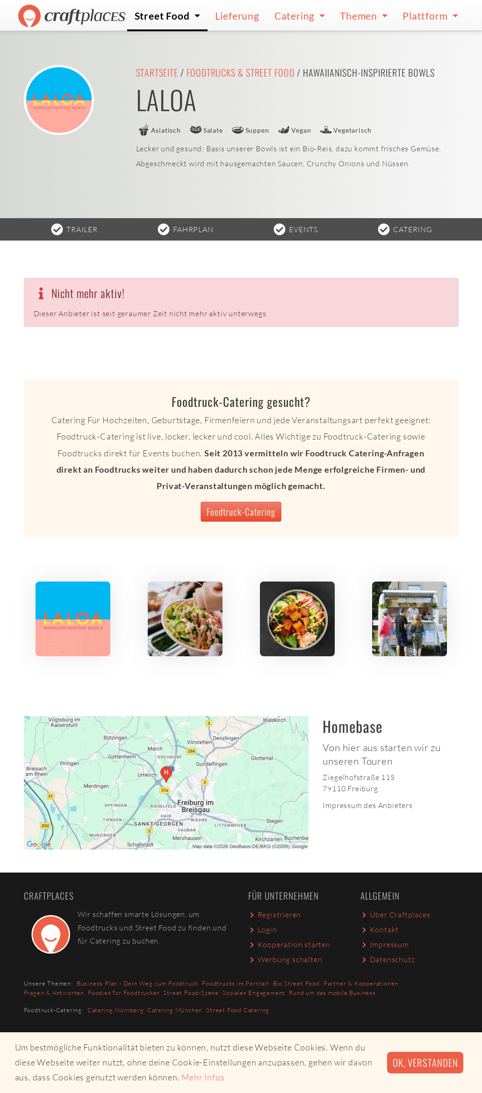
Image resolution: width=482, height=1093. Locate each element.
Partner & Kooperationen (361, 983)
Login (262, 929)
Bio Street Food (296, 983)
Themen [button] (360, 15)
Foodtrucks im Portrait (235, 983)
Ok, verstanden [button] (425, 1062)
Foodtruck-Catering (241, 511)
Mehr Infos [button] (202, 1077)
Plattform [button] (426, 15)
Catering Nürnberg (115, 1010)
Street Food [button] (163, 15)
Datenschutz (387, 959)
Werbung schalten (285, 959)
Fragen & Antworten (54, 992)
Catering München (174, 1010)
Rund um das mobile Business (332, 992)
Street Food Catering (237, 1010)
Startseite (157, 72)
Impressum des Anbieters (367, 805)
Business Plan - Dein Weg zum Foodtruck (137, 983)
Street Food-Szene (191, 992)
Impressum (384, 944)
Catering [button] (295, 15)
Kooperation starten (289, 944)
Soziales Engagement (254, 992)
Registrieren (275, 914)
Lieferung (237, 15)
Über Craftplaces (395, 914)
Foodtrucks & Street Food (241, 72)
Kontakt (379, 929)
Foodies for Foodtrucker (123, 992)
